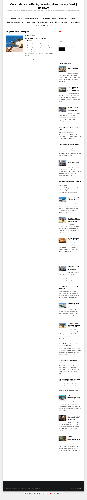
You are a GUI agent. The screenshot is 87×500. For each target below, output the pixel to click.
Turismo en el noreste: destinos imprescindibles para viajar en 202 (73, 223)
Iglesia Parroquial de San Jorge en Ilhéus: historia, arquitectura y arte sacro (73, 92)
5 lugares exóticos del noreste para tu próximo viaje (73, 202)
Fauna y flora (31, 25)
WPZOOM (78, 491)
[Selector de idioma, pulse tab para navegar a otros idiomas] (68, 35)
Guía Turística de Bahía (31, 22)
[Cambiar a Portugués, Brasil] (30, 496)
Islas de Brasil (40, 28)
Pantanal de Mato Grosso (45, 25)
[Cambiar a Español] (52, 496)
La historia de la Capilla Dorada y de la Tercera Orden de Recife (73, 166)
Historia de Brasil (74, 25)
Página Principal (16, 22)
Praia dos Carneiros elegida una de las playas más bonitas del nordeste (73, 400)
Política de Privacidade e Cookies (14, 485)
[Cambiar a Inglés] (39, 496)
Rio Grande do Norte (30, 39)
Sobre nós (43, 485)
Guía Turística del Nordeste (15, 25)
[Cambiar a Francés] (59, 496)
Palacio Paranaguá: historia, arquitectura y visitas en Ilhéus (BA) (73, 72)
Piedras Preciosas (61, 25)
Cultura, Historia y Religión (66, 22)
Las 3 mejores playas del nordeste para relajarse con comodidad (73, 421)
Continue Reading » (30, 62)
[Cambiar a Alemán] (45, 496)
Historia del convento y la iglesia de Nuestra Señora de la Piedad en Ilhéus (74, 112)
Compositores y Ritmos (48, 22)
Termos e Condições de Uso (32, 485)
